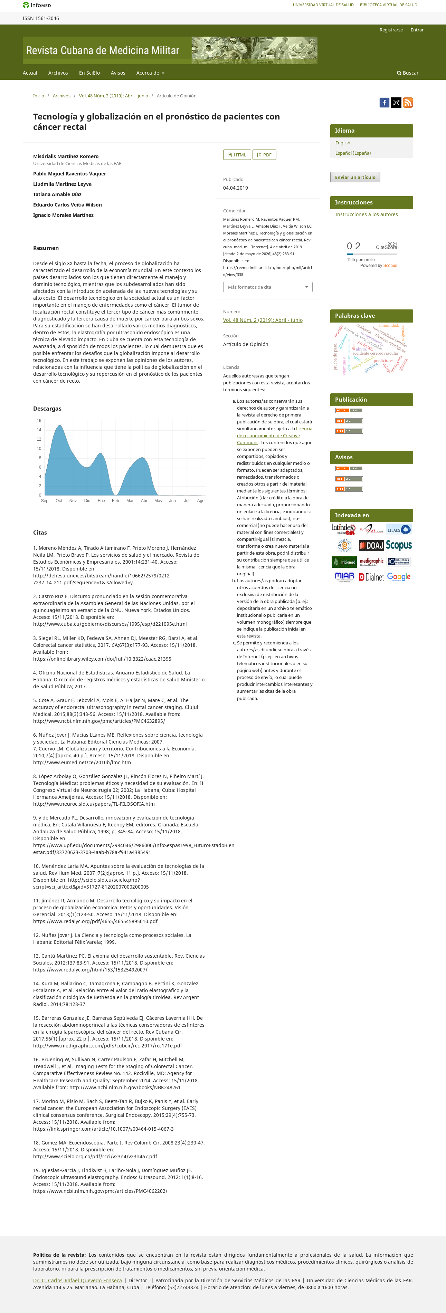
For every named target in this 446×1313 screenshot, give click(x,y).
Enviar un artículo (355, 177)
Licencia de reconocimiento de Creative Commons (274, 435)
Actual (30, 72)
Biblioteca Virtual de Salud (388, 4)
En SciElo (89, 72)
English (342, 143)
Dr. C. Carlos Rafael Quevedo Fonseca (77, 1280)
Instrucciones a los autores (366, 214)
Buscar (408, 72)
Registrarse (391, 30)
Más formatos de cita (249, 287)
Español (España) (353, 153)
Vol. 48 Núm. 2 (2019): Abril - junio (113, 96)
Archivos (58, 72)
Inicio (38, 96)
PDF (267, 155)
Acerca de (148, 72)
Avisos (118, 72)
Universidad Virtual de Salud (323, 4)
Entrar (417, 30)
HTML (239, 155)
